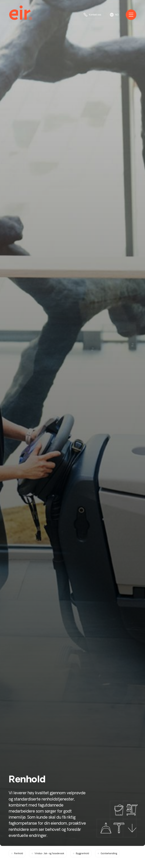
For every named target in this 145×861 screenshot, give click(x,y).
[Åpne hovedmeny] (131, 14)
